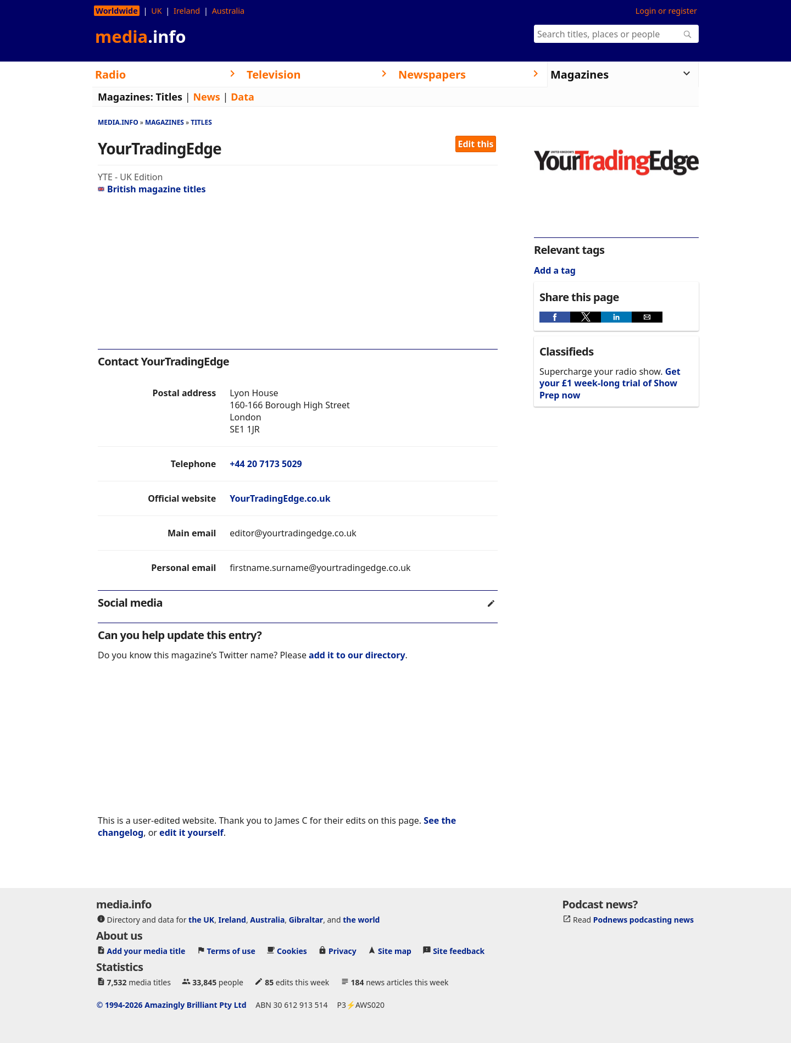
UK (156, 10)
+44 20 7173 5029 (266, 464)
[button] (554, 317)
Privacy (342, 951)
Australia (228, 10)
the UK (201, 919)
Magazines (164, 122)
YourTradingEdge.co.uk (280, 498)
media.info (118, 122)
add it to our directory (357, 655)
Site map (394, 951)
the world (361, 919)
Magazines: (125, 96)
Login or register (666, 10)
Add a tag (555, 270)
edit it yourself (191, 832)
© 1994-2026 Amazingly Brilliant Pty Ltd (172, 1005)
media (140, 36)
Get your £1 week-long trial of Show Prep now (610, 383)
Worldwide (117, 10)
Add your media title (146, 951)
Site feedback (458, 951)
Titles (168, 96)
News (206, 96)
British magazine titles (152, 189)
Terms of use (231, 951)
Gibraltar (306, 919)
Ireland (187, 10)
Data (242, 96)
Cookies (292, 951)
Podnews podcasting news (643, 919)
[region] (298, 274)
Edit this (476, 144)
